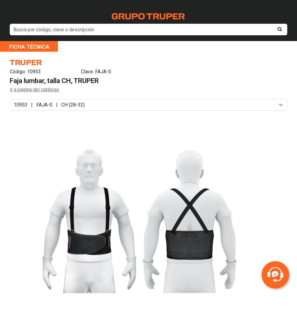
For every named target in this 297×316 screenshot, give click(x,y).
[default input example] (148, 29)
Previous (33, 226)
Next (243, 226)
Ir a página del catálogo (34, 89)
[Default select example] (148, 105)
